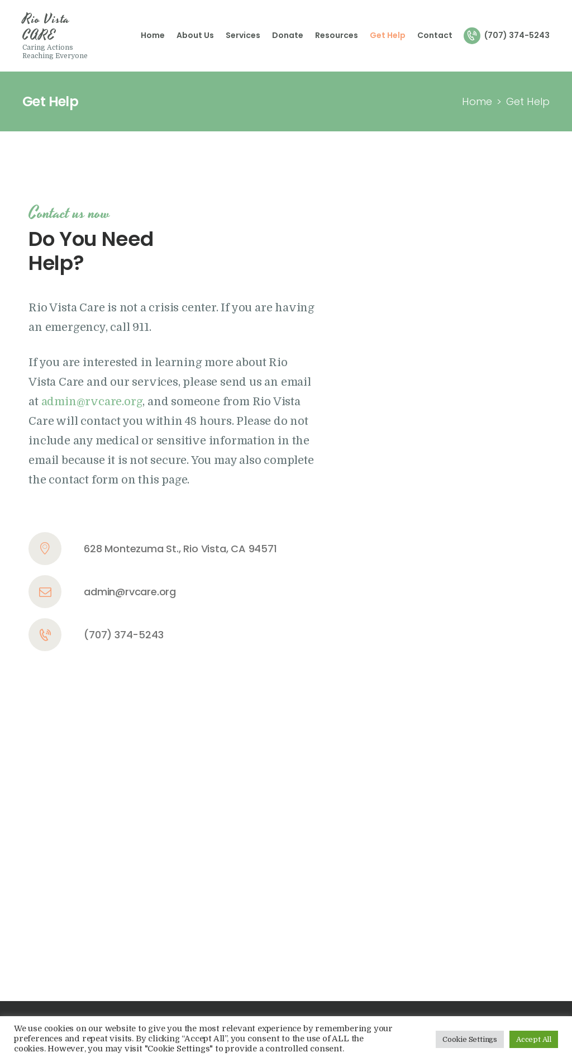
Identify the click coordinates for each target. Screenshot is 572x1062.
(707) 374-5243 (123, 635)
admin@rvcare (81, 401)
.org (132, 401)
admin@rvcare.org (130, 592)
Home (477, 101)
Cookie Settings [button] (469, 1039)
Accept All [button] (533, 1039)
